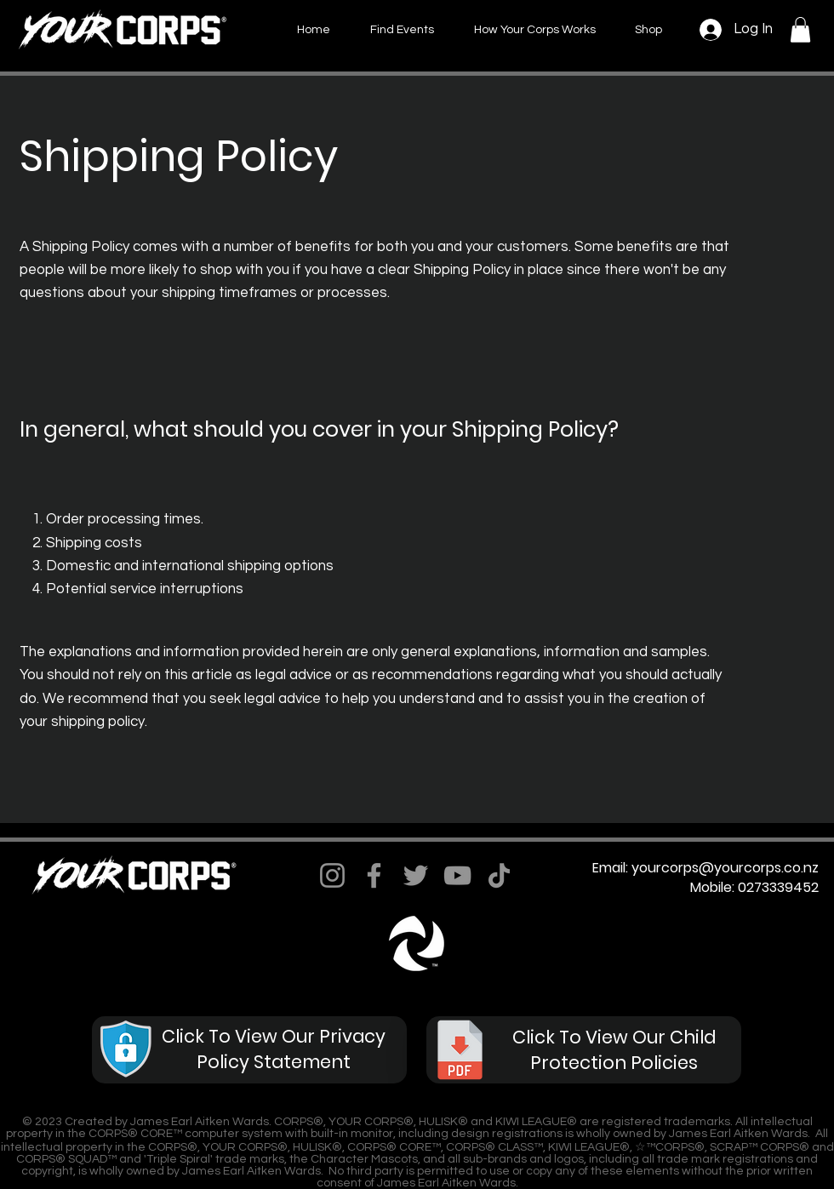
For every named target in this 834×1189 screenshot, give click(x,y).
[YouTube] (457, 875)
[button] (800, 30)
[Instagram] (332, 875)
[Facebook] (374, 875)
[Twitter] (415, 875)
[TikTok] (499, 875)
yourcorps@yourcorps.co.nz (725, 867)
